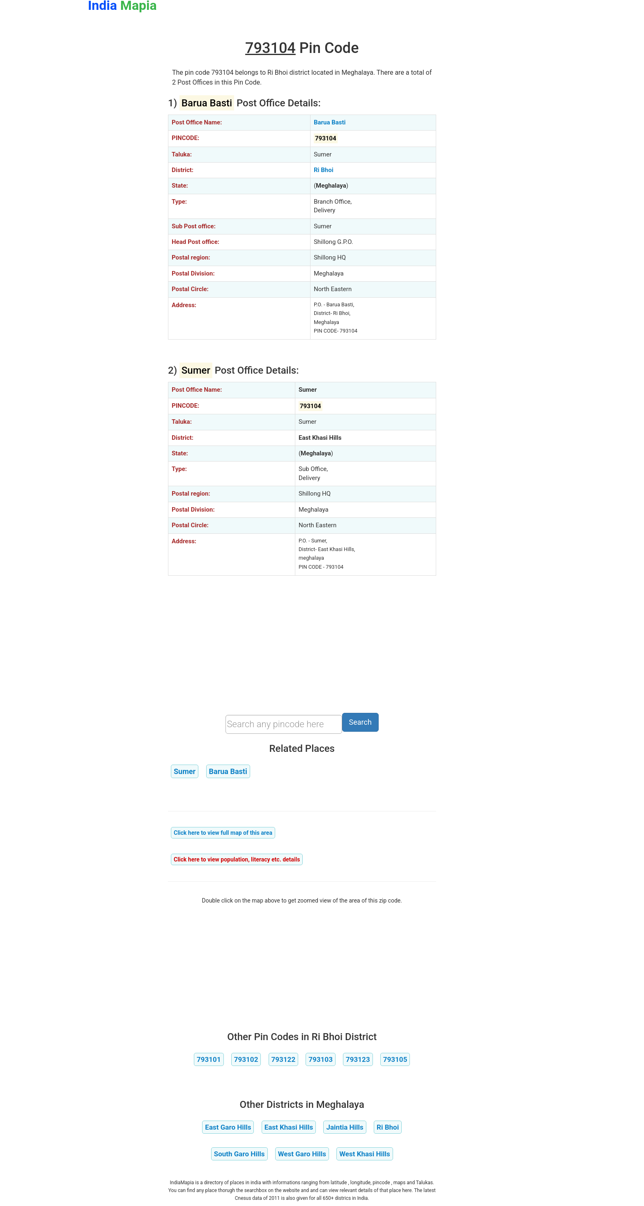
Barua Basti (330, 122)
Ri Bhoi (324, 170)
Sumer (185, 771)
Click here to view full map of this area (223, 832)
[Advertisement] (122, 155)
